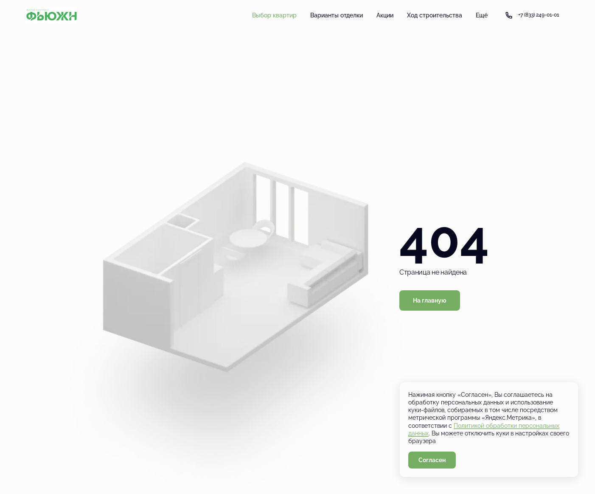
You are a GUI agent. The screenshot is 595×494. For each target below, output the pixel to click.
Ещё (482, 15)
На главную (429, 300)
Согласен (432, 460)
